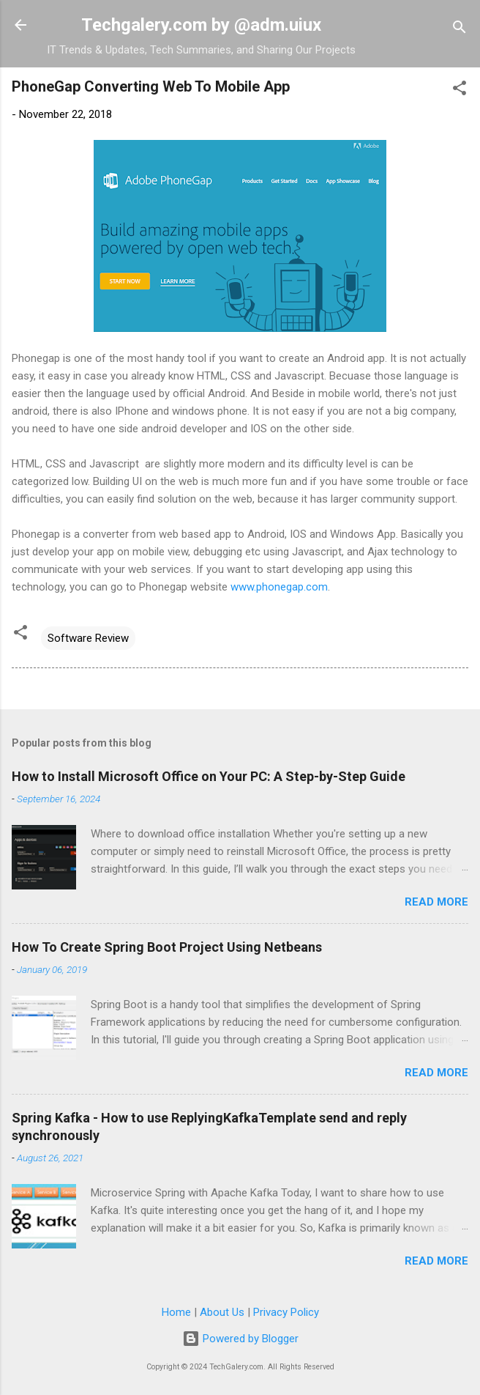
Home (176, 1312)
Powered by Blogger (240, 1338)
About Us (222, 1312)
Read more (436, 902)
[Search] (459, 29)
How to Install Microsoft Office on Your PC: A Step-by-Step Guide (208, 776)
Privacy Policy (286, 1312)
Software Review (88, 638)
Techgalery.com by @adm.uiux (201, 25)
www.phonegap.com (279, 586)
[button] (459, 90)
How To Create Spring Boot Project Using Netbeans (167, 947)
